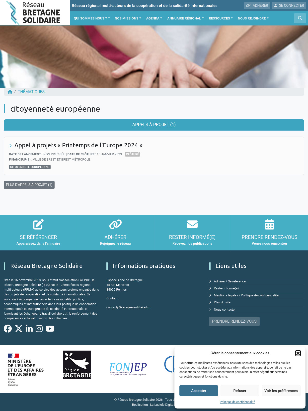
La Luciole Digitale (163, 405)
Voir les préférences (281, 391)
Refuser (239, 391)
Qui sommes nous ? (90, 18)
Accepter (198, 391)
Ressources (219, 18)
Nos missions (127, 18)
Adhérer (219, 281)
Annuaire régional (184, 18)
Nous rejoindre (252, 18)
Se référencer (237, 281)
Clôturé (132, 154)
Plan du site (222, 302)
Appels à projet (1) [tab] (154, 124)
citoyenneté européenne (29, 167)
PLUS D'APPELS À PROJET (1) (29, 185)
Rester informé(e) (226, 288)
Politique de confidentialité (237, 402)
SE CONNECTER (289, 5)
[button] (298, 353)
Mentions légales (226, 295)
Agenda (152, 18)
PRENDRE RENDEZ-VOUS (234, 321)
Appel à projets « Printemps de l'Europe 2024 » (78, 145)
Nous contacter (224, 309)
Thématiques (31, 91)
